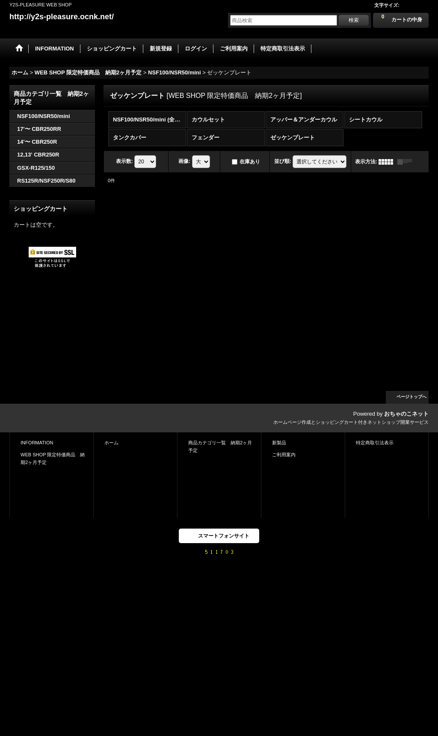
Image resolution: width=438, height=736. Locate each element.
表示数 (124, 161)
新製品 (279, 442)
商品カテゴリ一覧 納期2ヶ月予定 (220, 446)
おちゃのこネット (406, 414)
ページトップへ (411, 396)
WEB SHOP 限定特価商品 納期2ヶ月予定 (53, 458)
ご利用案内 (284, 454)
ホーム (111, 442)
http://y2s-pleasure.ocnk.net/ (61, 16)
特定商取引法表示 (375, 442)
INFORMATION (37, 442)
